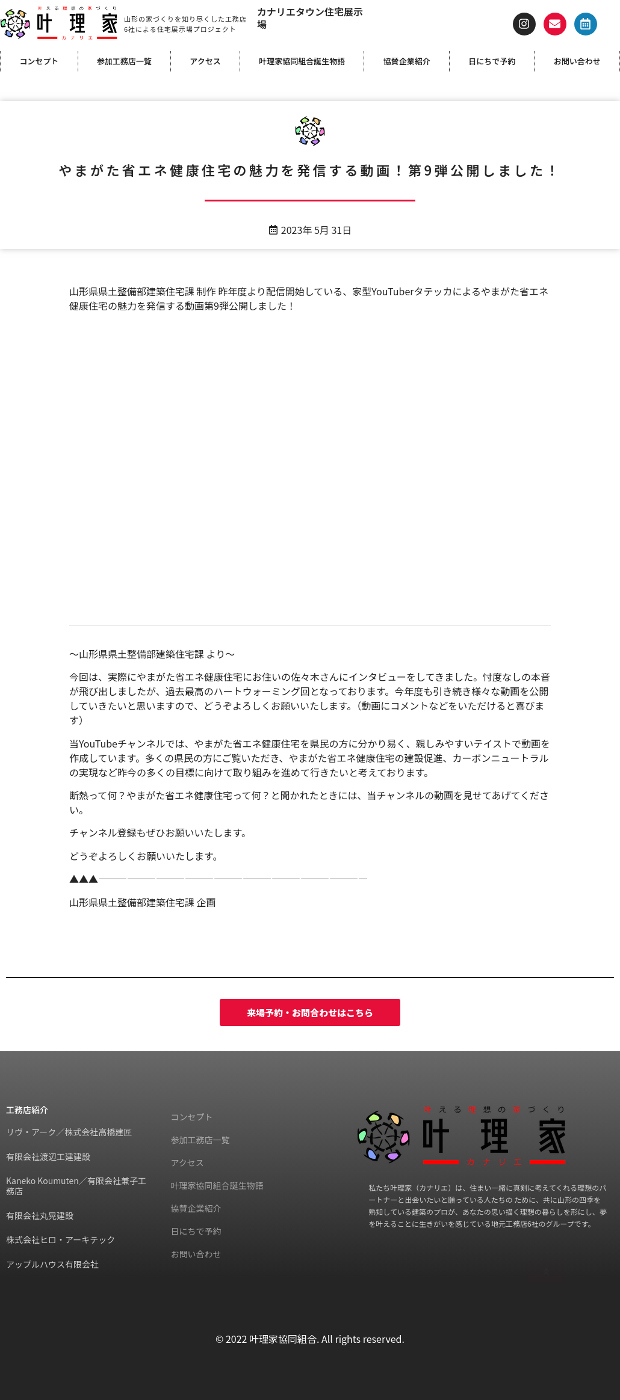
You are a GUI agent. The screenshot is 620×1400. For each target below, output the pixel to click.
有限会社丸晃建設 (39, 1215)
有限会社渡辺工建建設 (48, 1156)
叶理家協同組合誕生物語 (302, 61)
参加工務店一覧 (124, 61)
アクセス (205, 61)
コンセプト (38, 61)
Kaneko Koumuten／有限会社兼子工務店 (76, 1185)
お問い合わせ (577, 61)
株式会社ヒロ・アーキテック (60, 1239)
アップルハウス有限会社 (52, 1264)
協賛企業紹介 (406, 61)
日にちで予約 (491, 61)
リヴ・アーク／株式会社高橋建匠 (69, 1132)
